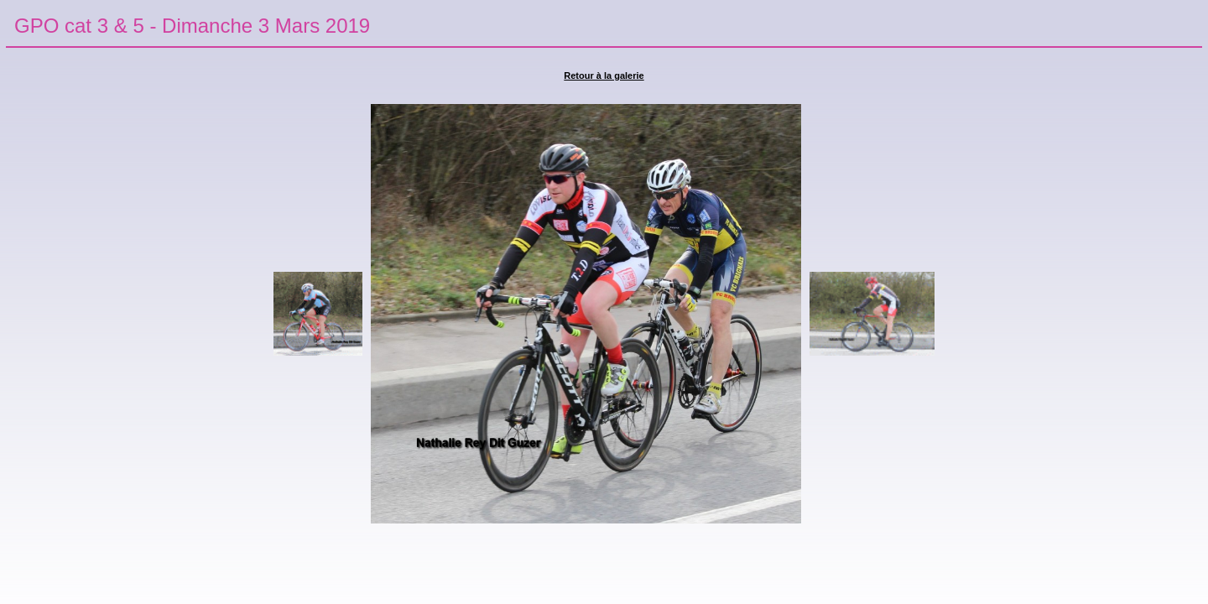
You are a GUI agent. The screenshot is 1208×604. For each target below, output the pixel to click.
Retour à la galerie (603, 75)
